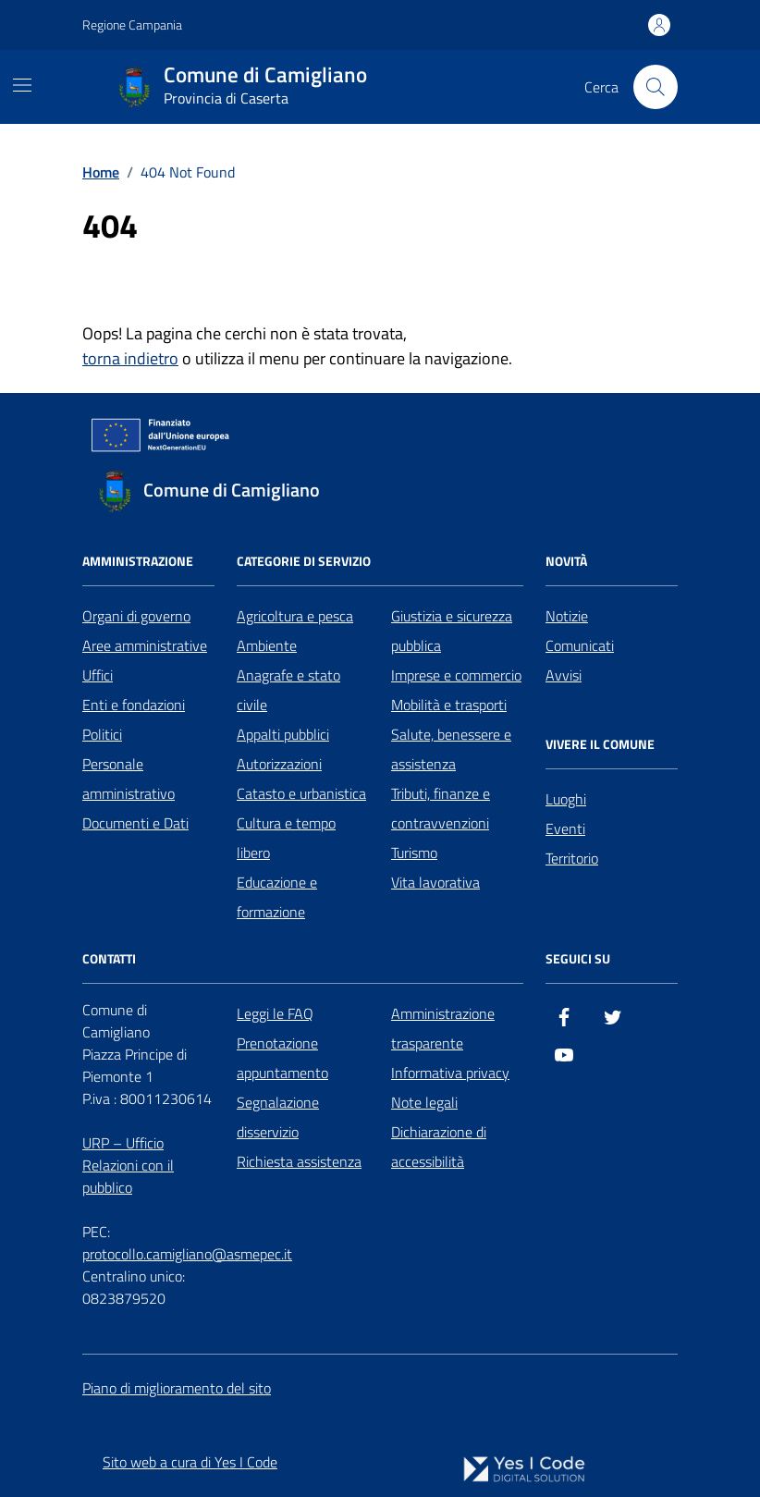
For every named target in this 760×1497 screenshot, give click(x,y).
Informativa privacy (450, 1072)
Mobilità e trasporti (449, 704)
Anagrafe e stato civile (288, 690)
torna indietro (130, 358)
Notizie (566, 616)
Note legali (424, 1102)
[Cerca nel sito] (655, 87)
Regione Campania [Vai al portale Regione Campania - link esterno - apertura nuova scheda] (132, 24)
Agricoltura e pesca (295, 616)
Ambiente (267, 645)
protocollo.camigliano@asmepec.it (187, 1254)
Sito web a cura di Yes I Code (190, 1462)
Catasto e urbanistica (301, 793)
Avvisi (563, 675)
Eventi (565, 828)
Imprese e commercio (456, 675)
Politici (102, 734)
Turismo (414, 852)
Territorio (571, 858)
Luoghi (565, 799)
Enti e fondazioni (133, 704)
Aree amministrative (144, 645)
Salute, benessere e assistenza (451, 749)
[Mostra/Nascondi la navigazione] (22, 85)
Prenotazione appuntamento (282, 1058)
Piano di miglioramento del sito (176, 1388)
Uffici (97, 675)
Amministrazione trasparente (443, 1028)
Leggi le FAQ (275, 1013)
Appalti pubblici (283, 734)
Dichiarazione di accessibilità (438, 1146)
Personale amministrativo (128, 778)
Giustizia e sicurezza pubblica (451, 630)
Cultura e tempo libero (286, 838)
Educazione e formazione (277, 897)
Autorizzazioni (279, 764)
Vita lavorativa (435, 882)
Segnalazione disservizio (278, 1117)
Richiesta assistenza (299, 1161)
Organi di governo (136, 616)
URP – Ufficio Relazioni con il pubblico (128, 1165)
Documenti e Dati (135, 823)
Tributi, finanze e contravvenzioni (440, 808)
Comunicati (579, 645)
